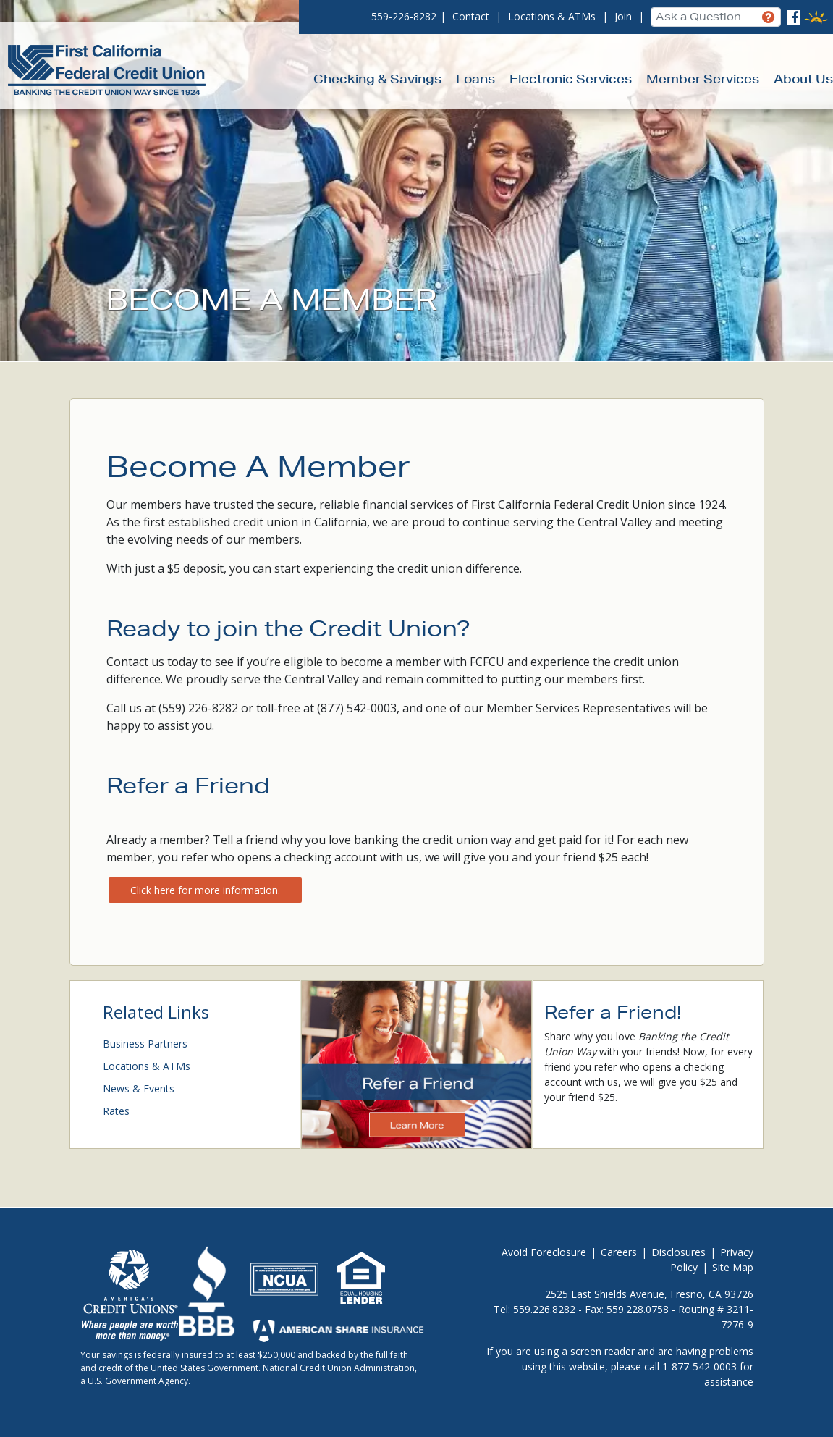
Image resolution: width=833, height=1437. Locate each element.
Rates (116, 1111)
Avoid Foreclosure (544, 1252)
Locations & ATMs (552, 16)
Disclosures (678, 1252)
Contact (470, 16)
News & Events (138, 1088)
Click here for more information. (205, 890)
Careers (619, 1252)
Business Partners (145, 1043)
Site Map (732, 1267)
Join (623, 16)
